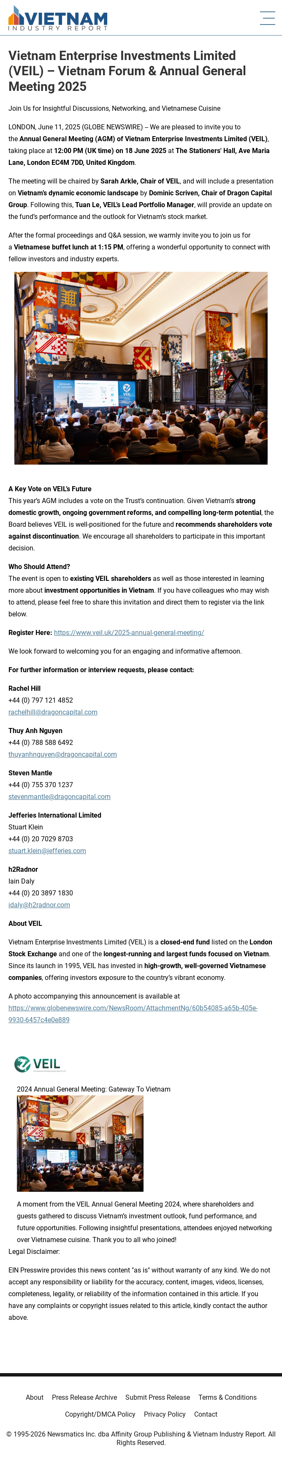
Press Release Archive (84, 1397)
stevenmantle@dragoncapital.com (59, 797)
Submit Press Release (157, 1397)
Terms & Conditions (227, 1397)
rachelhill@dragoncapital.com (53, 712)
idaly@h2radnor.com (39, 905)
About (34, 1397)
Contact (205, 1414)
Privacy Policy (165, 1414)
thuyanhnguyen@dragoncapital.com (62, 754)
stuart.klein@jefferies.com (47, 851)
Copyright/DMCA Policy (100, 1414)
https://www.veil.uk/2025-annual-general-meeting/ (129, 633)
